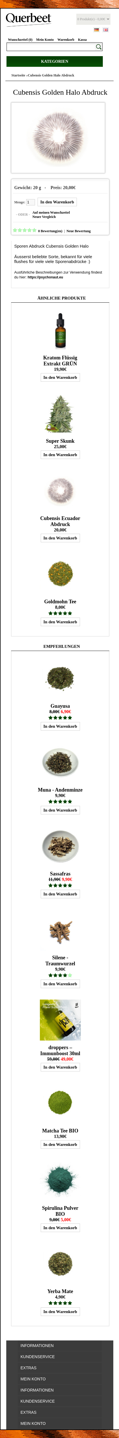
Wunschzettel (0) (20, 40)
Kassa (82, 40)
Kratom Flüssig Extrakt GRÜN (60, 361)
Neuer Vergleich (44, 217)
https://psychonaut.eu (45, 277)
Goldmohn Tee (60, 601)
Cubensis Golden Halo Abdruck (51, 75)
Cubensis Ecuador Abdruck (60, 521)
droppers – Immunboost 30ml (60, 1050)
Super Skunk (60, 441)
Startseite (18, 75)
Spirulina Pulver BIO (60, 1211)
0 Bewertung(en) (50, 231)
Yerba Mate (60, 1291)
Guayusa (60, 706)
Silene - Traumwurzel (60, 960)
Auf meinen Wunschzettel (51, 213)
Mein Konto (45, 40)
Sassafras (60, 874)
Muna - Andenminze (60, 790)
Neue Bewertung (78, 231)
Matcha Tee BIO (60, 1131)
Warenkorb (66, 40)
